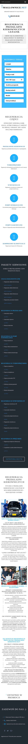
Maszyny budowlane (8, 325)
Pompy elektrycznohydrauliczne (11, 346)
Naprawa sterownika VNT (9, 378)
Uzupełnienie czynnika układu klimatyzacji (13, 447)
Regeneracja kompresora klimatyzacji (12, 441)
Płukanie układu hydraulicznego (11, 352)
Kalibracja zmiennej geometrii (10, 384)
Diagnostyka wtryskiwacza (9, 422)
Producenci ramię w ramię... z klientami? (14, 586)
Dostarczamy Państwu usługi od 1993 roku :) (15, 717)
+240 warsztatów (5, 2)
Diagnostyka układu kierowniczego (11, 281)
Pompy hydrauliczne (8, 340)
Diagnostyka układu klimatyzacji (11, 293)
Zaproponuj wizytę (14, 459)
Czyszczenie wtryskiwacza (9, 410)
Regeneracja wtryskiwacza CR (10, 404)
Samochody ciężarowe (9, 319)
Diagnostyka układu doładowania (11, 287)
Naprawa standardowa (8, 366)
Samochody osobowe (8, 313)
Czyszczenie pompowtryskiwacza (11, 416)
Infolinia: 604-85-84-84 (11, 720)
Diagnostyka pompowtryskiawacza (11, 428)
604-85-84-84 (14, 16)
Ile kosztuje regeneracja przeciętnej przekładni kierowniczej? (14, 640)
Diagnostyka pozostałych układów (11, 299)
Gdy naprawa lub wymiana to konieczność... (14, 519)
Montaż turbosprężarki (9, 390)
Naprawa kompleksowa (9, 372)
